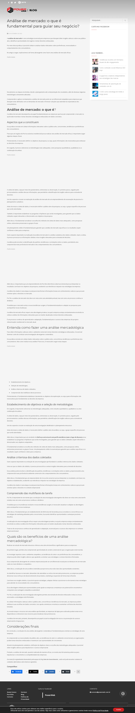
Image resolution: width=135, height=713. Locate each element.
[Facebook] (16, 671)
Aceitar (118, 710)
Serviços (24, 692)
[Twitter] (33, 671)
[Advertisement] (47, 73)
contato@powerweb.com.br (100, 692)
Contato (10, 697)
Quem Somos (11, 692)
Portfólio (10, 694)
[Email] (65, 671)
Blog (22, 694)
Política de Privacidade (100, 711)
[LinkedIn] (50, 671)
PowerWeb (50, 695)
